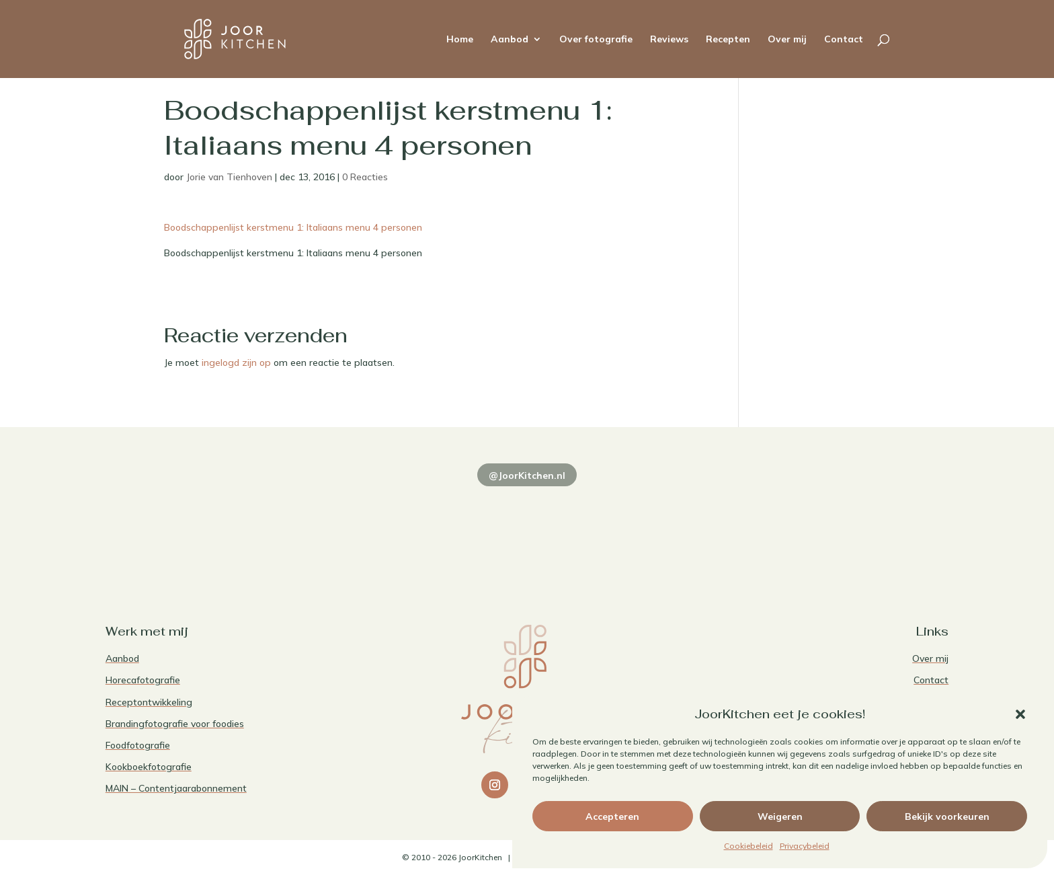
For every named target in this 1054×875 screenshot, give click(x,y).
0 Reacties (365, 177)
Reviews (669, 39)
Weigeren (780, 816)
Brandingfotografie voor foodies (175, 724)
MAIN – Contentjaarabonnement (176, 788)
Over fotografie (596, 39)
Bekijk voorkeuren (947, 816)
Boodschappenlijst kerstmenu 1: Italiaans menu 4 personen (293, 227)
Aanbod (509, 39)
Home (459, 39)
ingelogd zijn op (236, 362)
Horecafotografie (143, 680)
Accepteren (612, 816)
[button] (1020, 714)
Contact (843, 39)
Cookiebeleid (748, 846)
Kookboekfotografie (149, 767)
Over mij (787, 39)
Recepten (728, 39)
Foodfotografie (138, 745)
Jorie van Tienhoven (229, 177)
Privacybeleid (804, 846)
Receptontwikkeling (149, 702)
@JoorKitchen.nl (527, 475)
